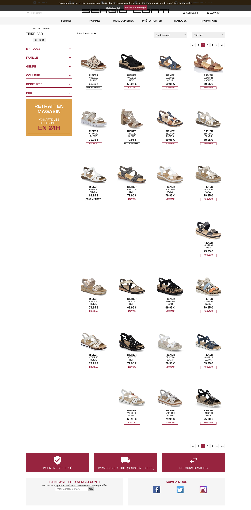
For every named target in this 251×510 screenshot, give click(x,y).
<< (193, 45)
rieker (39, 40)
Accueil (37, 29)
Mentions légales (78, 503)
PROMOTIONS (209, 20)
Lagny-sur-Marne (180, 494)
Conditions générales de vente (78, 498)
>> (222, 45)
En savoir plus (113, 7)
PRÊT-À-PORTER (152, 20)
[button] (49, 49)
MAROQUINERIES (123, 20)
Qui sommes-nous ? (78, 490)
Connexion (190, 12)
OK (91, 458)
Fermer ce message (135, 7)
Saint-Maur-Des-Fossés (180, 490)
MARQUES (180, 20)
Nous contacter (78, 494)
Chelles (180, 498)
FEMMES (66, 20)
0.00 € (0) (213, 12)
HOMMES (94, 20)
